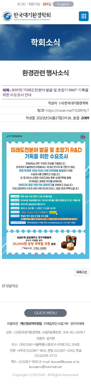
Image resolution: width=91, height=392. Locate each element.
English (63, 4)
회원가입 (34, 4)
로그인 (21, 4)
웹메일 (47, 4)
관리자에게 (77, 323)
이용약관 (12, 323)
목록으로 (81, 272)
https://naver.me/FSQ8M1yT (67, 110)
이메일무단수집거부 (56, 323)
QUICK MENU (45, 313)
